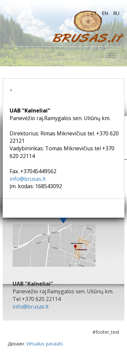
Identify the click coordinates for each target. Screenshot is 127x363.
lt (94, 13)
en (105, 13)
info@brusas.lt (28, 178)
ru (116, 13)
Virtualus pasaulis (44, 343)
